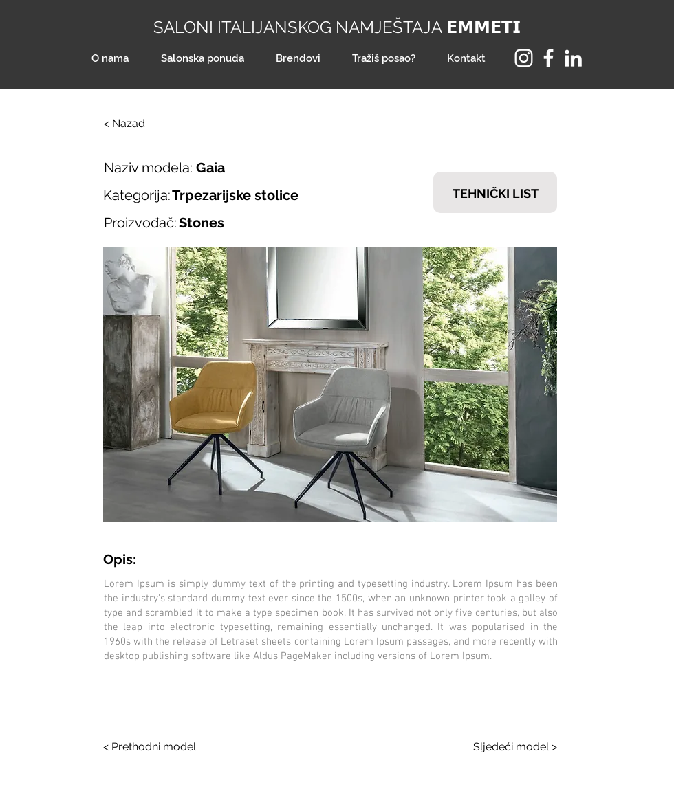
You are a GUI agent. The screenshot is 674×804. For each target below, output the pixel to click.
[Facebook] (548, 58)
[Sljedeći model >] (505, 747)
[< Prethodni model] (154, 747)
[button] (330, 384)
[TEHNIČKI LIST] (495, 192)
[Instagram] (524, 58)
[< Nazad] (149, 123)
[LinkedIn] (573, 58)
